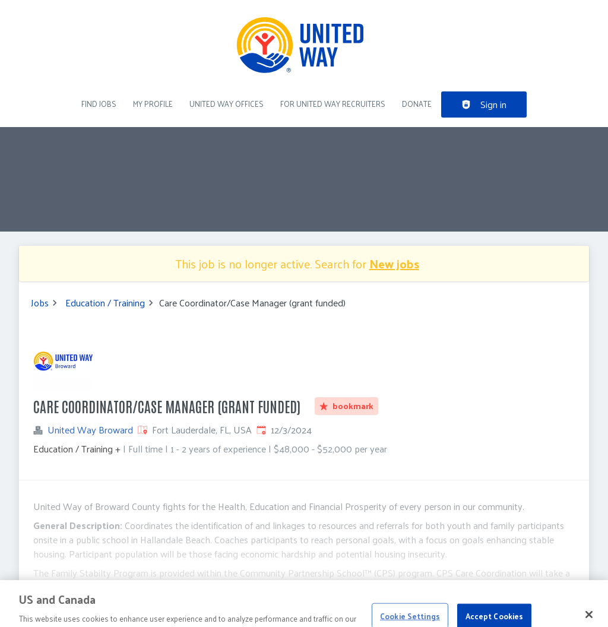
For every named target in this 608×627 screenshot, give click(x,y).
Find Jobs (98, 103)
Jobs (40, 303)
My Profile (153, 103)
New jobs (394, 263)
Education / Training (105, 303)
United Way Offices (226, 103)
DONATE (417, 103)
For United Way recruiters (332, 103)
